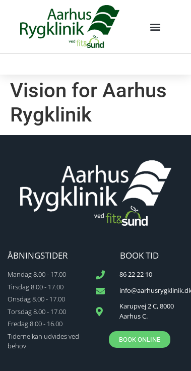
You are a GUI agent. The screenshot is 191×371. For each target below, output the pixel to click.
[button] (155, 26)
